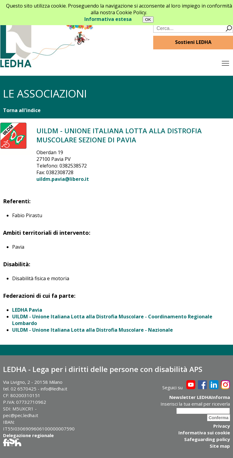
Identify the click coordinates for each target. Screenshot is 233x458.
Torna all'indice (22, 110)
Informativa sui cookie (204, 433)
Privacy (221, 426)
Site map (220, 446)
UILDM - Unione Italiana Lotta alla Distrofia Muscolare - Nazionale (92, 330)
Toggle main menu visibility (226, 61)
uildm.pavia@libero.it (62, 179)
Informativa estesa (108, 19)
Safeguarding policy (207, 439)
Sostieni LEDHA (193, 42)
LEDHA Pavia (27, 310)
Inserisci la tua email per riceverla (195, 404)
